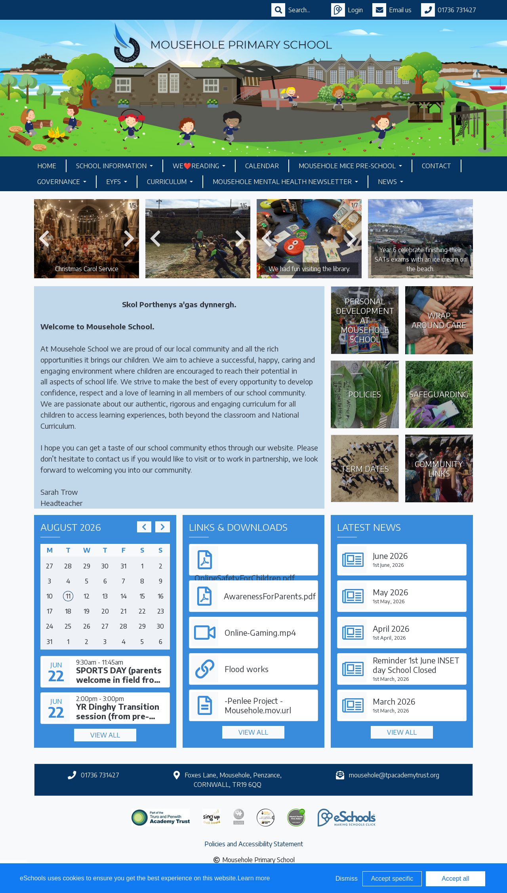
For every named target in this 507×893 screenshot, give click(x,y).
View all (105, 735)
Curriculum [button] (167, 182)
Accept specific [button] (392, 878)
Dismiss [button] (346, 878)
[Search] (305, 10)
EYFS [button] (114, 182)
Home (46, 166)
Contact (436, 166)
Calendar (262, 166)
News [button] (388, 182)
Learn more (254, 878)
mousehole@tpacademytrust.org (394, 775)
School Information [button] (112, 166)
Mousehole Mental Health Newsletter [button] (283, 182)
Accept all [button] (455, 878)
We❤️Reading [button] (197, 166)
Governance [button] (59, 182)
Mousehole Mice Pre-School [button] (348, 166)
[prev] (144, 526)
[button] (44, 238)
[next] (162, 526)
